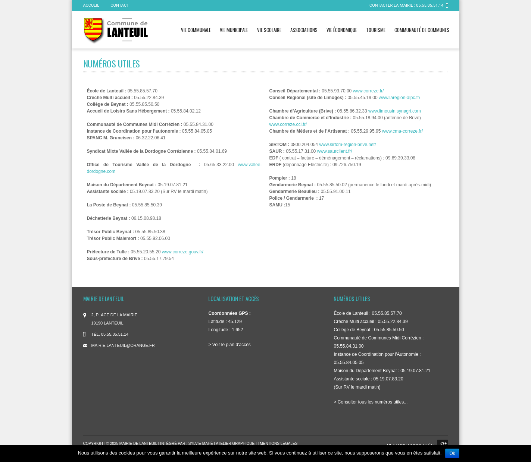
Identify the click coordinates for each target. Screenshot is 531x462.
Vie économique (342, 30)
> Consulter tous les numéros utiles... (370, 402)
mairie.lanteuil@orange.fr (123, 345)
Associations (304, 30)
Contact (119, 5)
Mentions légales (278, 444)
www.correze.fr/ (368, 91)
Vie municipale (234, 30)
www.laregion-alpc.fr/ (399, 97)
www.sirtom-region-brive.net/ (347, 144)
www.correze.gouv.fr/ (182, 251)
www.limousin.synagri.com (394, 111)
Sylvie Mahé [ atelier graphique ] (223, 444)
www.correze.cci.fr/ (288, 124)
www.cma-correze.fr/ (402, 131)
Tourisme (375, 30)
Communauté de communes (421, 30)
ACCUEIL (91, 5)
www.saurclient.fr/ (334, 151)
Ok (452, 453)
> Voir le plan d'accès (229, 344)
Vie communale (196, 30)
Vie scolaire (269, 30)
